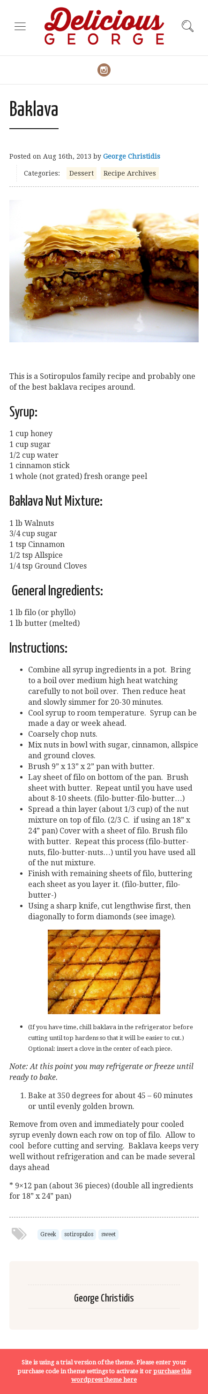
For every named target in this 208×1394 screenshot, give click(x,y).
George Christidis (131, 156)
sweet (108, 1234)
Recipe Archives (130, 173)
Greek (48, 1234)
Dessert (81, 173)
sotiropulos (78, 1234)
